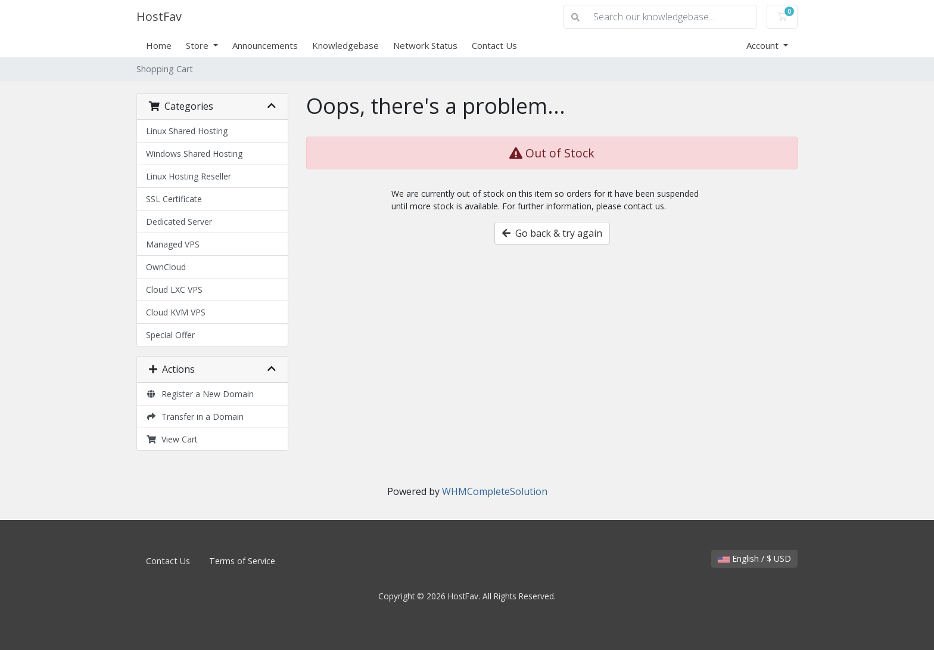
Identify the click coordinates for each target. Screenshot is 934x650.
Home (159, 45)
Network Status (425, 45)
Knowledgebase (345, 45)
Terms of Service (242, 561)
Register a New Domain (200, 394)
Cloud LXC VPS (174, 289)
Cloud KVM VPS (176, 312)
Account (763, 45)
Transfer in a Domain (195, 416)
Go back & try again (552, 233)
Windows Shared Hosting (194, 153)
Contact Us (494, 45)
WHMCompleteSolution (494, 491)
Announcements (265, 45)
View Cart (172, 439)
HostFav (159, 16)
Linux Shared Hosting (187, 131)
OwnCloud (166, 267)
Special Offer (170, 335)
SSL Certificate (174, 199)
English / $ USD (754, 558)
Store (198, 45)
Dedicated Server (179, 221)
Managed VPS (173, 244)
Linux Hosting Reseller (188, 176)
